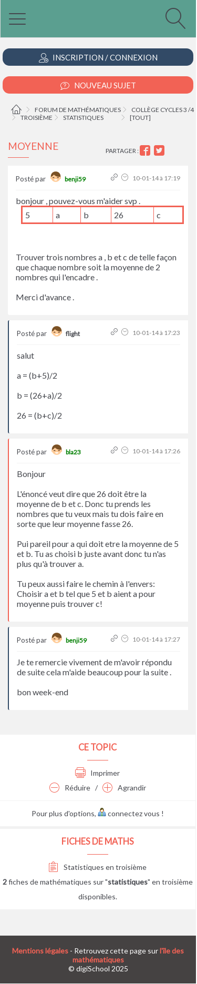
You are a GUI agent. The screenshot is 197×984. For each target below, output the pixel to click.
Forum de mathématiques (78, 110)
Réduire (69, 787)
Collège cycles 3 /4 (162, 110)
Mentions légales (40, 950)
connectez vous (129, 813)
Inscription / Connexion (98, 58)
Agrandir (124, 787)
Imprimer (97, 772)
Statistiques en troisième (97, 867)
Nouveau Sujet (98, 85)
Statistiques (83, 117)
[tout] (140, 117)
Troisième (36, 117)
